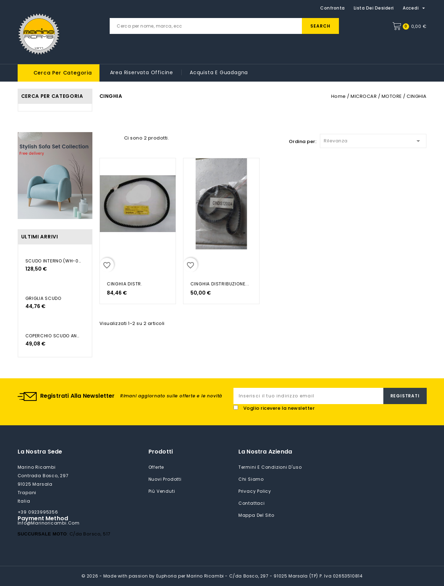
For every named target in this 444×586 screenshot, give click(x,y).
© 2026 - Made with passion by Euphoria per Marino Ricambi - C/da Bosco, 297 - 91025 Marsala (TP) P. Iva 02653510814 (222, 576)
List (115, 137)
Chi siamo (251, 479)
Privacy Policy (254, 491)
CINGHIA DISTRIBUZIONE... (219, 284)
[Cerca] (224, 26)
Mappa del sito (256, 515)
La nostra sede (40, 452)
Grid (103, 137)
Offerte (156, 467)
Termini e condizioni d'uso (270, 467)
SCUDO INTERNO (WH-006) (53, 261)
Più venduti (161, 491)
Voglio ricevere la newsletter (279, 408)
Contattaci (251, 503)
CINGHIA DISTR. (124, 284)
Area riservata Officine (141, 72)
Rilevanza (373, 139)
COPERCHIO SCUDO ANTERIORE (53, 336)
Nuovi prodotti (165, 479)
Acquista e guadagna (219, 72)
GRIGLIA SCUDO (43, 298)
